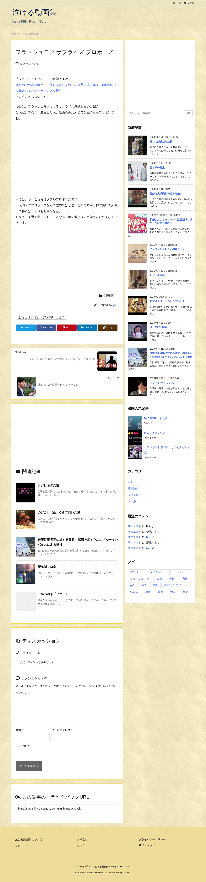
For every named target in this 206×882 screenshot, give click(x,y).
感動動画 (33, 33)
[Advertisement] (67, 439)
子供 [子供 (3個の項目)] (172, 578)
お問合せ (82, 839)
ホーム (17, 33)
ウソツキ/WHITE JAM (162, 382)
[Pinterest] (67, 328)
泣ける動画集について (28, 839)
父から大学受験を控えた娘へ (166, 193)
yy (114, 305)
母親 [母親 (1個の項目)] (155, 585)
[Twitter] (26, 328)
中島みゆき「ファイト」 (55, 594)
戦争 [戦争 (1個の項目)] (144, 585)
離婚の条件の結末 (155, 432)
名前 (19, 730)
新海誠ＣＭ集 (47, 566)
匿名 (148, 537)
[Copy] (107, 328)
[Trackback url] (67, 808)
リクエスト (134, 526)
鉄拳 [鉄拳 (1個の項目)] (160, 591)
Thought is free (122, 872)
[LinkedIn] (87, 328)
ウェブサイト (24, 746)
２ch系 (132, 501)
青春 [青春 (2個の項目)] (173, 591)
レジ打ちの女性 (48, 485)
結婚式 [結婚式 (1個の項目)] (134, 591)
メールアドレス (62, 730)
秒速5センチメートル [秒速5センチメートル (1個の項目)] (176, 585)
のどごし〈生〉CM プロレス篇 (59, 512)
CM (130, 481)
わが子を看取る (158, 275)
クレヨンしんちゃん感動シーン (167, 249)
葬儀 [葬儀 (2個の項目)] (148, 591)
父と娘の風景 (157, 167)
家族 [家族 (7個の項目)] (185, 578)
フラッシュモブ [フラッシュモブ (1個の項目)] (139, 578)
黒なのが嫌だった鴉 (161, 141)
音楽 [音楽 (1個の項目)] (185, 591)
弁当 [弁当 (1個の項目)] (133, 585)
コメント (21, 693)
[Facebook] (46, 328)
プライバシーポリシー (152, 839)
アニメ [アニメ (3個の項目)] (134, 572)
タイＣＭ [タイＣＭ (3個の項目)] (155, 572)
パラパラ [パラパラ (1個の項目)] (177, 572)
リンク (81, 845)
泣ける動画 (134, 494)
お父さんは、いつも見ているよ (167, 301)
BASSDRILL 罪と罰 (156, 418)
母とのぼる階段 (158, 327)
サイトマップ (147, 845)
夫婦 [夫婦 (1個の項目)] (159, 578)
